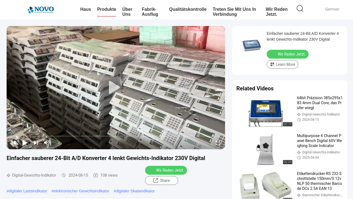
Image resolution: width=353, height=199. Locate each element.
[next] (35, 142)
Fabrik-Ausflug (150, 12)
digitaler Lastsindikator (28, 191)
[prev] (13, 142)
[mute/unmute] (46, 142)
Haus (85, 9)
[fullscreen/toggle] (217, 142)
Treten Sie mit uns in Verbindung (234, 12)
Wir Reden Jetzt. (277, 12)
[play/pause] (24, 142)
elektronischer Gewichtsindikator (81, 191)
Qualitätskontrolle (188, 9)
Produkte (106, 9)
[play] (116, 88)
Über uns (127, 12)
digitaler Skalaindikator (135, 191)
